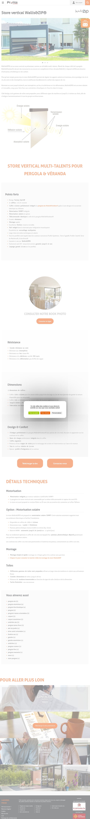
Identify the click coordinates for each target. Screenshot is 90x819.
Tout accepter (33, 413)
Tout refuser (45, 413)
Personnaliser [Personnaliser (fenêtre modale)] (56, 413)
